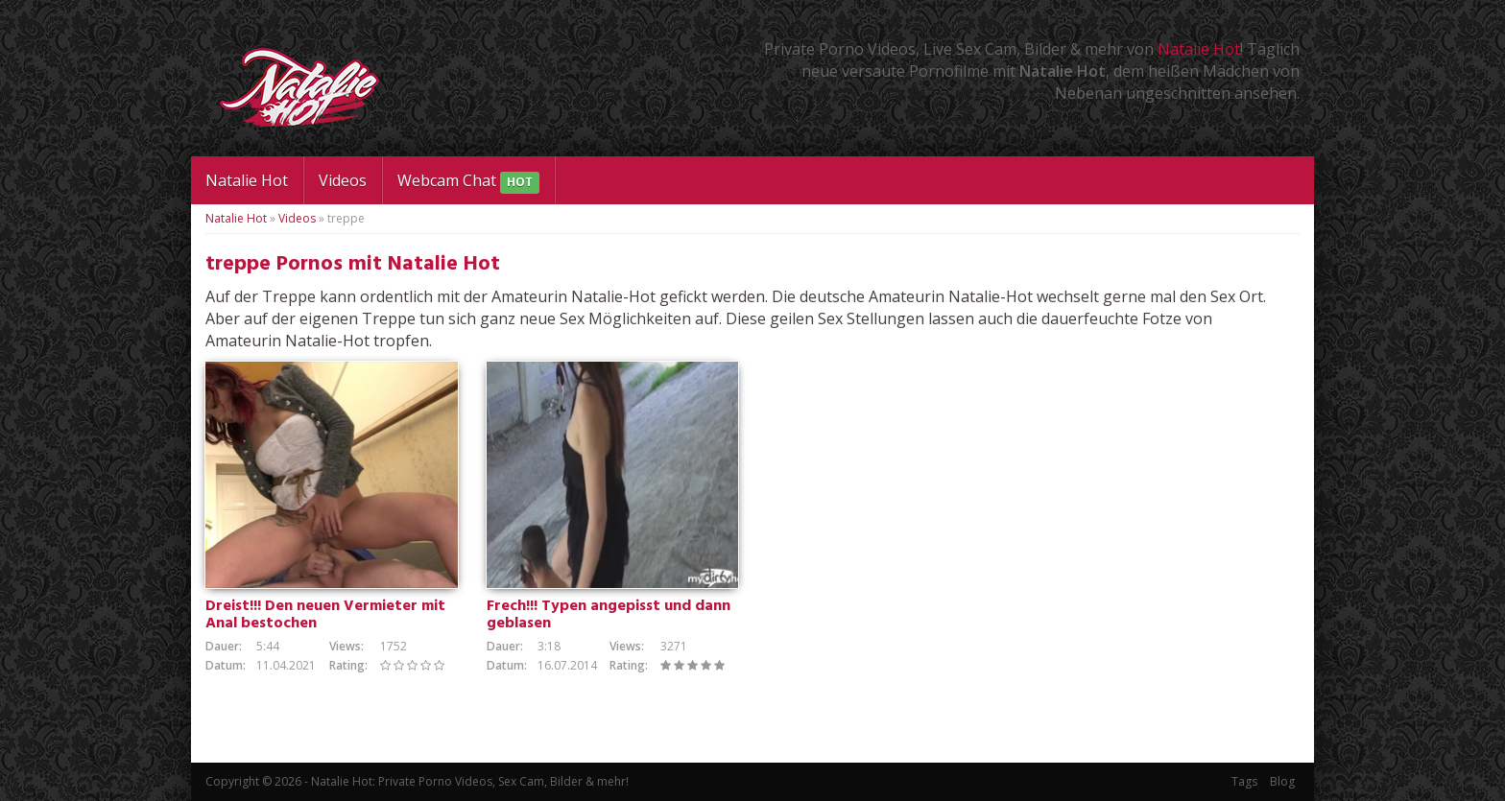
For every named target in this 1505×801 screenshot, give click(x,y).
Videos (343, 180)
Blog (1282, 781)
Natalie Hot (1199, 48)
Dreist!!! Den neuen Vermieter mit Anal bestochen (325, 615)
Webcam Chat (468, 182)
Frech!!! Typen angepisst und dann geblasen (608, 615)
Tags (1244, 781)
